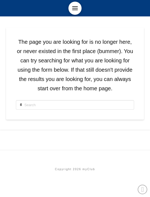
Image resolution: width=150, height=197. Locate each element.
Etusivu (75, 157)
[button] (75, 8)
